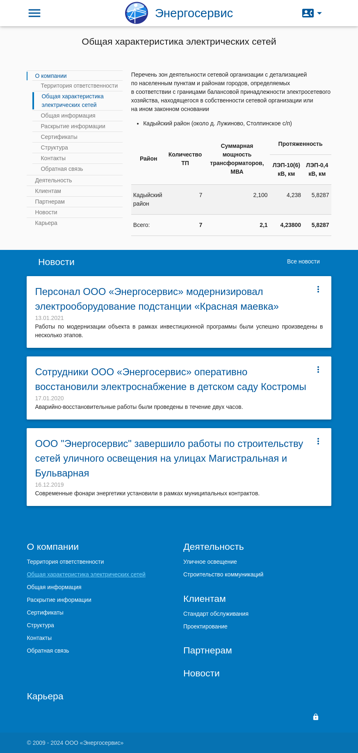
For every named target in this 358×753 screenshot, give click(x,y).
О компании (50, 76)
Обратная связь (62, 169)
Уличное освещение (210, 561)
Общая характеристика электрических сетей (72, 100)
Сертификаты (59, 137)
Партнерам (49, 201)
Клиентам (48, 191)
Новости (46, 212)
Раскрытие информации (73, 126)
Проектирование (205, 626)
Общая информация (68, 115)
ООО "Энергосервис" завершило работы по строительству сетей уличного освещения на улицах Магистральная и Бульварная (169, 458)
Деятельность (53, 180)
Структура (54, 147)
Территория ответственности (79, 85)
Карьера (46, 223)
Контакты (53, 158)
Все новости (303, 261)
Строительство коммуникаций (223, 574)
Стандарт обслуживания (216, 613)
